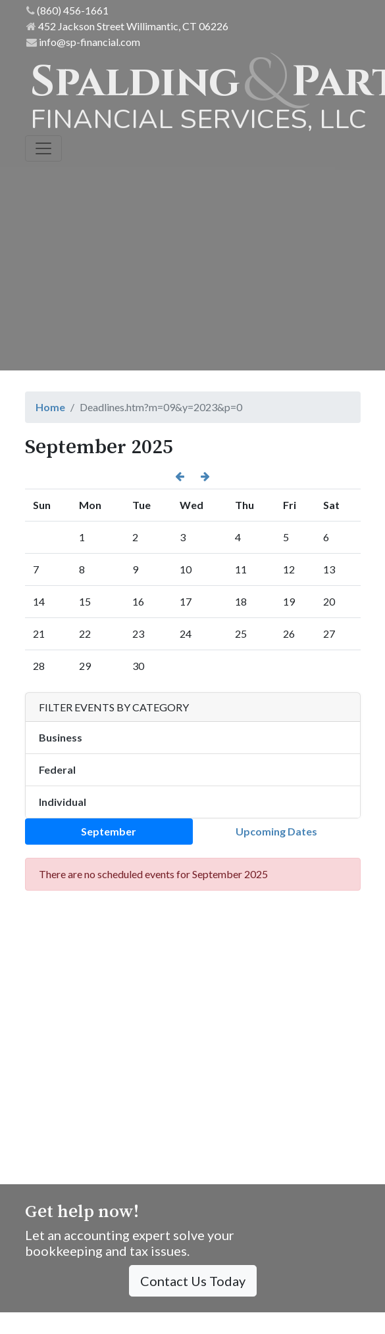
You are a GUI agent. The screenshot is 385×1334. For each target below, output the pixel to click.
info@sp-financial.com (83, 41)
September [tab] (108, 831)
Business (60, 737)
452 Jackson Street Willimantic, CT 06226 (127, 26)
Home (50, 407)
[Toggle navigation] (43, 148)
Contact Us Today (192, 1281)
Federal (57, 769)
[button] (180, 476)
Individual (62, 801)
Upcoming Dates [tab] (276, 831)
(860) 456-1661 (67, 10)
